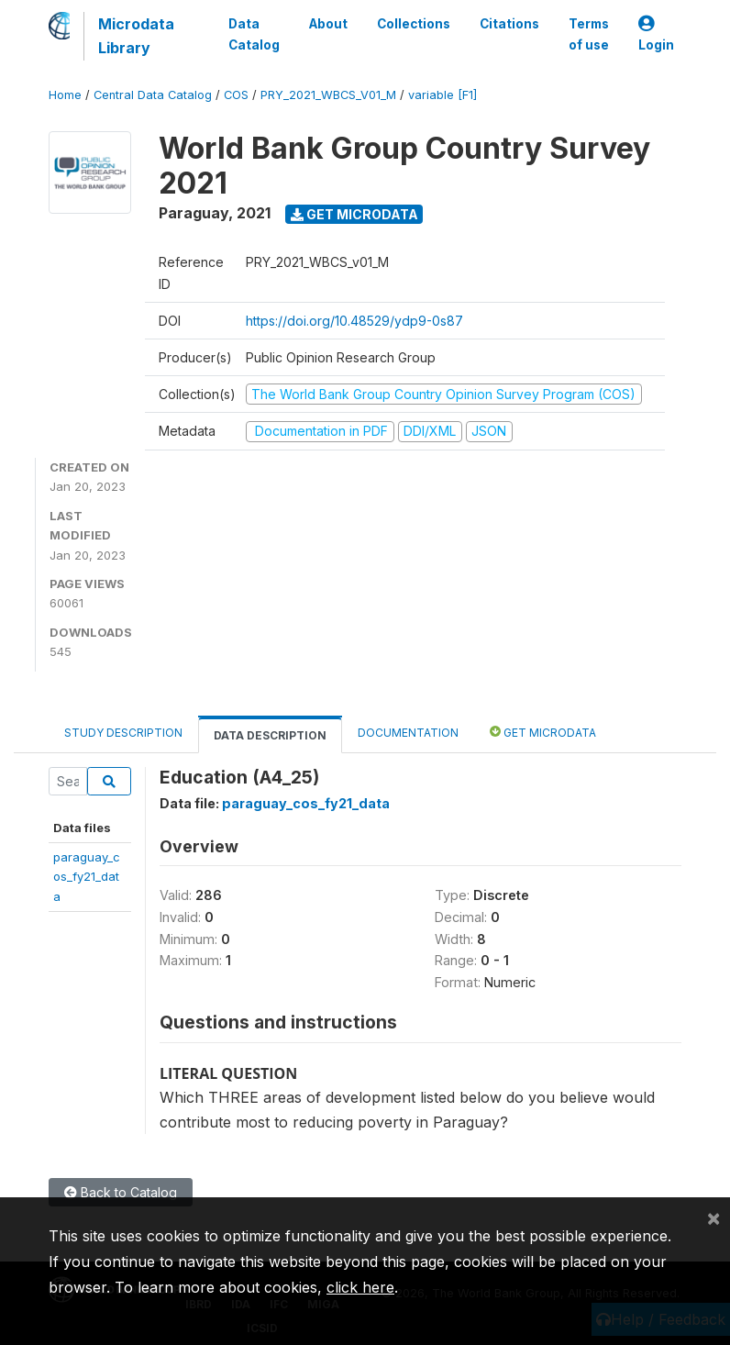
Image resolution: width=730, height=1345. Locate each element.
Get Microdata (354, 214)
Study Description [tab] (123, 732)
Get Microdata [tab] (543, 731)
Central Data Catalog (153, 95)
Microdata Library (136, 36)
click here (360, 1287)
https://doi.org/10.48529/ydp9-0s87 (354, 320)
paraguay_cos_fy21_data (86, 877)
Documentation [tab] (408, 732)
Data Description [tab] (270, 735)
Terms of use (589, 34)
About (328, 24)
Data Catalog (254, 34)
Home (65, 95)
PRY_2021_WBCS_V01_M (328, 95)
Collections (413, 24)
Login (656, 34)
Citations (509, 24)
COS (236, 95)
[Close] (713, 1217)
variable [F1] (442, 95)
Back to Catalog (120, 1192)
